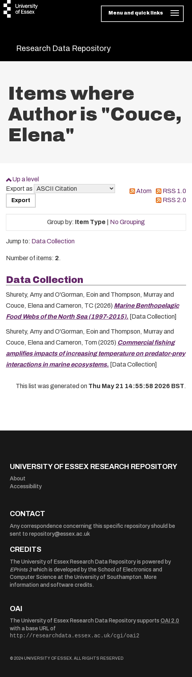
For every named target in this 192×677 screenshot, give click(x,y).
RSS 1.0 (174, 191)
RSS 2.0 (174, 200)
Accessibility (26, 486)
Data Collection (53, 241)
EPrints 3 (21, 570)
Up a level (25, 179)
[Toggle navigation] (142, 13)
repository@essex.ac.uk (59, 534)
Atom (144, 191)
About (18, 479)
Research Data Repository (63, 48)
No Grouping (127, 222)
